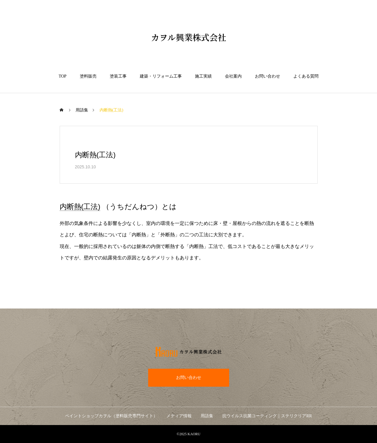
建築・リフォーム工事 (161, 76)
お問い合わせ (267, 76)
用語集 (82, 110)
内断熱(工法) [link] (80, 206)
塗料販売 (88, 76)
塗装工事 (118, 76)
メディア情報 (179, 416)
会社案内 (233, 76)
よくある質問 (306, 76)
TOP (62, 76)
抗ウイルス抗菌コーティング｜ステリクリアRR (267, 416)
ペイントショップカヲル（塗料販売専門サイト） (111, 416)
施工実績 (203, 76)
